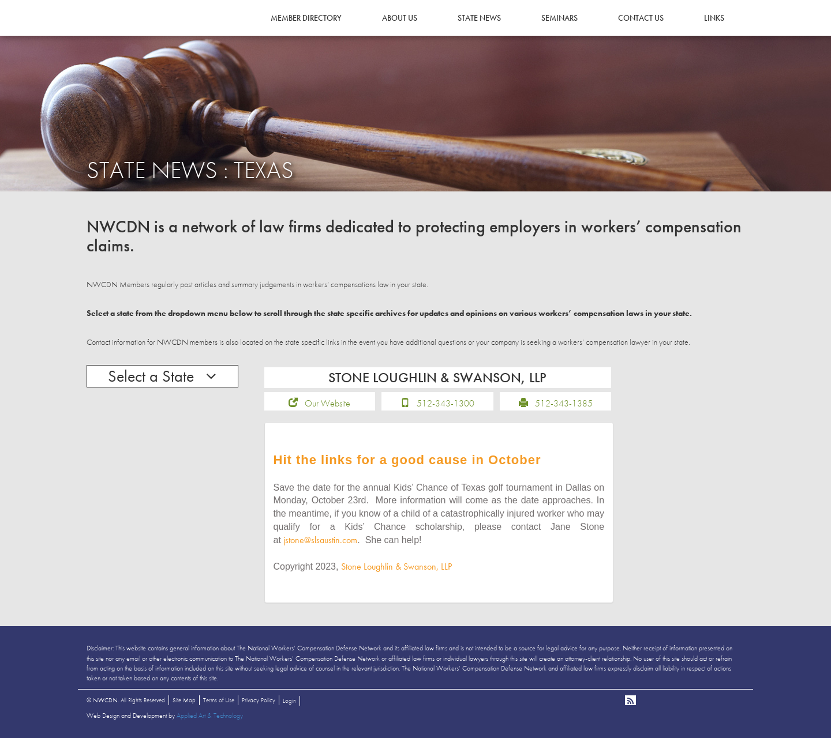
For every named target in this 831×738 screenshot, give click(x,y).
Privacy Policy (258, 700)
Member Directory (306, 18)
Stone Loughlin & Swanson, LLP (396, 566)
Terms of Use (218, 700)
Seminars (559, 18)
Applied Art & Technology (210, 715)
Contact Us (641, 18)
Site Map (184, 700)
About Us (399, 18)
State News (479, 18)
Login (289, 700)
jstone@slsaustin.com (320, 540)
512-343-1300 (445, 403)
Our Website (327, 403)
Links (714, 18)
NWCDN (118, 32)
